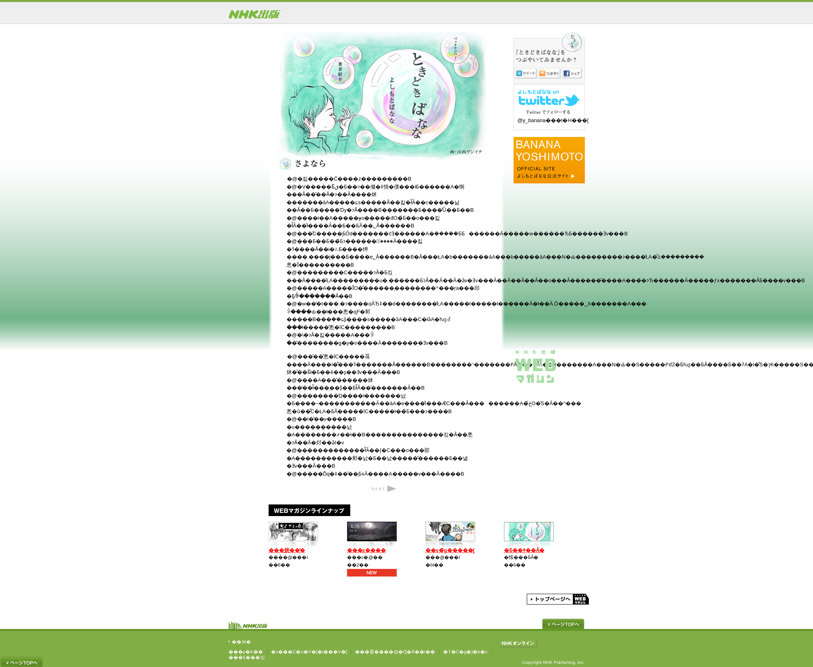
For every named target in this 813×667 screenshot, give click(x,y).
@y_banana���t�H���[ (553, 120)
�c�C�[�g (526, 73)
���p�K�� (246, 651)
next (384, 488)
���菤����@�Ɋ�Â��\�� (395, 651)
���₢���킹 (247, 657)
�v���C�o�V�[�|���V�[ (309, 651)
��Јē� (241, 641)
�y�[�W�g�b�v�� (563, 623)
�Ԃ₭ (549, 73)
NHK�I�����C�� (518, 643)
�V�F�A (572, 73)
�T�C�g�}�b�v (465, 651)
